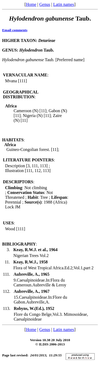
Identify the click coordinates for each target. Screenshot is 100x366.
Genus (44, 4)
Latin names (63, 4)
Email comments (14, 30)
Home (31, 4)
